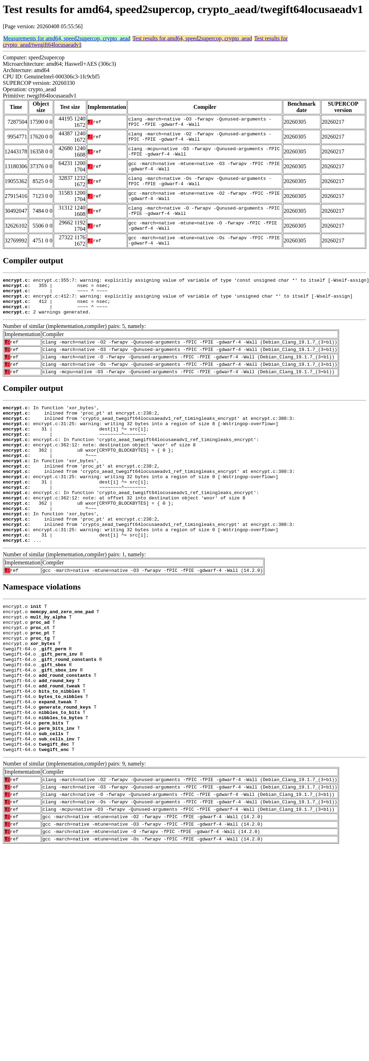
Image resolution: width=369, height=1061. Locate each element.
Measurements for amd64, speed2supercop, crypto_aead (66, 38)
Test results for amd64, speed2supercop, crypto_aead (192, 38)
